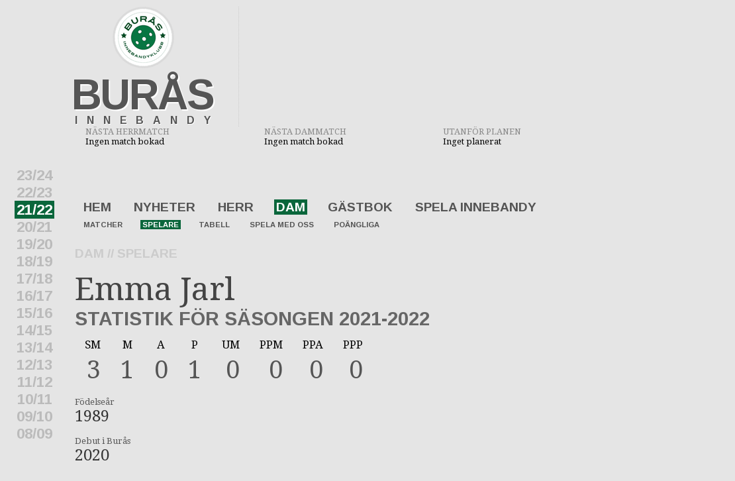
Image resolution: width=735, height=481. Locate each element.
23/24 (34, 175)
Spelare (160, 225)
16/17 (34, 296)
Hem (97, 207)
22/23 (34, 192)
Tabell (214, 225)
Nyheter (164, 207)
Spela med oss (282, 225)
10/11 (34, 399)
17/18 (34, 278)
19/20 (34, 244)
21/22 (34, 209)
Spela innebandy (475, 207)
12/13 (34, 364)
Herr (236, 207)
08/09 (34, 433)
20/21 (34, 227)
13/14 (34, 347)
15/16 (34, 313)
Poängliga (356, 225)
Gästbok (360, 207)
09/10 (34, 416)
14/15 (34, 330)
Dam (290, 207)
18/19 (34, 261)
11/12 (34, 382)
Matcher (102, 225)
